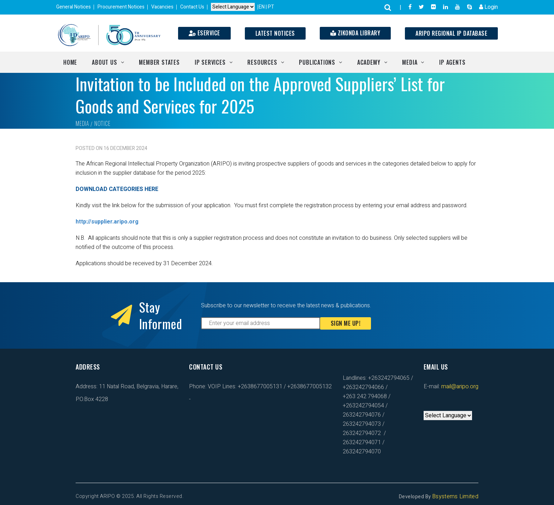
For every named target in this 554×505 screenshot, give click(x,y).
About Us (104, 62)
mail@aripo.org (459, 386)
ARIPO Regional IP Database (451, 33)
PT (271, 7)
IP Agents (452, 62)
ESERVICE (204, 33)
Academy (369, 62)
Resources (262, 62)
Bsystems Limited (455, 496)
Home (70, 62)
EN (262, 7)
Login (488, 7)
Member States (159, 62)
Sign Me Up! (346, 323)
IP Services (210, 62)
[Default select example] (233, 7)
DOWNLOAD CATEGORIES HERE (117, 189)
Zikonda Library (355, 33)
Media (409, 62)
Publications (317, 62)
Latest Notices (275, 33)
